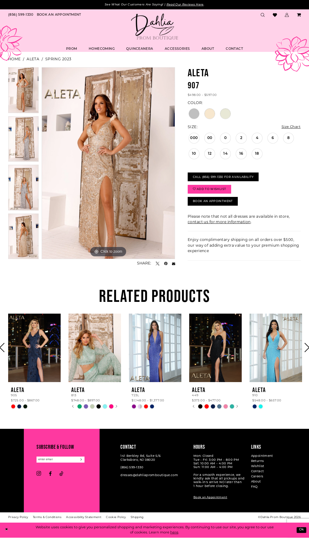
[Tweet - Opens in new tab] (157, 264)
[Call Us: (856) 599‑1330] (20, 15)
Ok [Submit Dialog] (301, 533)
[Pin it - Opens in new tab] (165, 264)
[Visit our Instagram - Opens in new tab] (39, 477)
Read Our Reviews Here (186, 4)
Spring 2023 (58, 60)
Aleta (33, 60)
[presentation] (34, 350)
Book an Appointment (210, 500)
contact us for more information (219, 225)
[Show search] (263, 15)
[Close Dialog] (7, 533)
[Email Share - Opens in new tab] (173, 263)
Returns (257, 464)
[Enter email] (62, 463)
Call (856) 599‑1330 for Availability (224, 178)
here (174, 536)
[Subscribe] (84, 463)
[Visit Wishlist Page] (275, 15)
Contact (257, 474)
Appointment (262, 459)
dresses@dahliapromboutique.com (149, 478)
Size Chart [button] (291, 127)
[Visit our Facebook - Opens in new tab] (50, 477)
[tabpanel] (23, 92)
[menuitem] (20, 15)
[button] (287, 15)
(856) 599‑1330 (131, 471)
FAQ (254, 490)
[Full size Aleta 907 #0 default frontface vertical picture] (108, 163)
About (256, 485)
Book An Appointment (213, 204)
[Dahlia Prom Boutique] (154, 27)
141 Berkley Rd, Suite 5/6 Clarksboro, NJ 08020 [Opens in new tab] (140, 461)
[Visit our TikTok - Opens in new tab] (61, 477)
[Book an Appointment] (59, 15)
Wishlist (257, 469)
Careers (257, 480)
